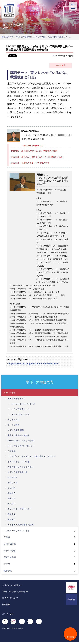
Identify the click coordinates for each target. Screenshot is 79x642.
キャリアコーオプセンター (19, 509)
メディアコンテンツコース (23, 404)
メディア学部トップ (16, 398)
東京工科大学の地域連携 (18, 435)
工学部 (7, 537)
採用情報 (6, 604)
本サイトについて (10, 598)
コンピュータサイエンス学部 (17, 530)
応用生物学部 (10, 544)
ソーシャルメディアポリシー (15, 591)
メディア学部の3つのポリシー (21, 446)
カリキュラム (14, 419)
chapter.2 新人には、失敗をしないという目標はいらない (37, 157)
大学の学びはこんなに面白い (20, 467)
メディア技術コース (20, 409)
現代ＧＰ (12, 503)
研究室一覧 (13, 482)
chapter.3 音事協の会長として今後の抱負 (30, 163)
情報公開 (71, 599)
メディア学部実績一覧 (17, 472)
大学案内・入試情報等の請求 (20, 524)
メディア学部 (39, 37)
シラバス (12, 488)
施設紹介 (12, 519)
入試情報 (12, 451)
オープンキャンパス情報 (18, 461)
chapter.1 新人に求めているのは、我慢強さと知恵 (34, 151)
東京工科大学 (7, 37)
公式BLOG (12, 477)
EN (11, 614)
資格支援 (12, 514)
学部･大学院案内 (23, 37)
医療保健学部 (10, 557)
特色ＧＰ (12, 498)
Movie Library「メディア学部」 (21, 441)
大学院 (7, 564)
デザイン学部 (10, 551)
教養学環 (8, 571)
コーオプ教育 (14, 425)
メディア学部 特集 (16, 430)
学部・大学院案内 (39, 382)
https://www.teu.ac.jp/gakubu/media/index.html (33, 363)
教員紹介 (12, 493)
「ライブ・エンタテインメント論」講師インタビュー (31, 456)
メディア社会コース (20, 414)
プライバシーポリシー (12, 585)
